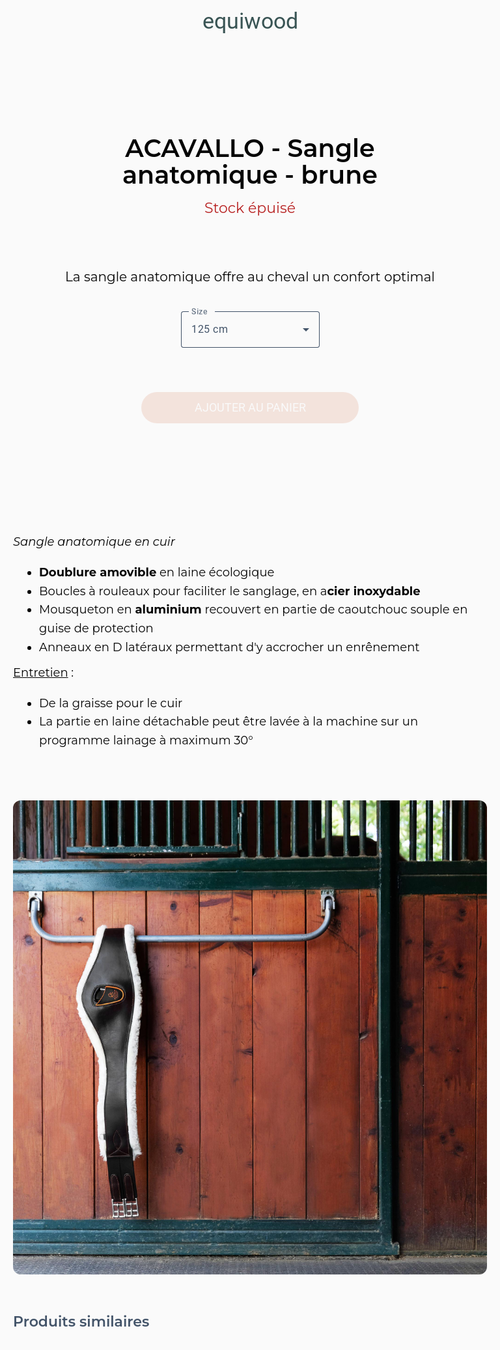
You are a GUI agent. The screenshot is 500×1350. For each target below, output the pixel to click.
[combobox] (250, 329)
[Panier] (479, 20)
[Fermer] (21, 21)
